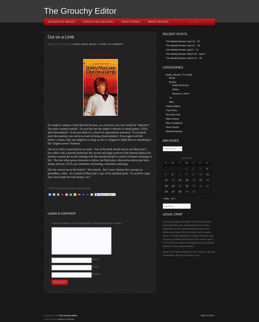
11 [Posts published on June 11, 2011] (207, 174)
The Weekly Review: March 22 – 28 (184, 58)
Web (171, 102)
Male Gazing (172, 118)
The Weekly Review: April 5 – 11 (182, 49)
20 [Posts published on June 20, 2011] (173, 186)
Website (97, 274)
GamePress (70, 319)
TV (170, 97)
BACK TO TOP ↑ (208, 315)
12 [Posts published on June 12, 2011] (166, 180)
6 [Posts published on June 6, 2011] (172, 174)
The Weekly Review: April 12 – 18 (183, 45)
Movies (172, 82)
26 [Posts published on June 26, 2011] (166, 191)
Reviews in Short (180, 93)
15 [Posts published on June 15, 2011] (187, 180)
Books (76, 44)
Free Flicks (171, 110)
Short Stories (130, 21)
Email (96, 266)
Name (96, 259)
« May (166, 198)
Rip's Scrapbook (174, 123)
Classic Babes (173, 106)
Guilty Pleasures (180, 85)
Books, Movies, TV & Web (94, 44)
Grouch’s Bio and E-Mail (98, 21)
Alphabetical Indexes (61, 21)
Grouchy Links (173, 114)
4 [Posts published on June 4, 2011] (207, 168)
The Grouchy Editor (80, 11)
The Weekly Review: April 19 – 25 (183, 41)
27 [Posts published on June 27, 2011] (173, 191)
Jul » (173, 198)
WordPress (61, 319)
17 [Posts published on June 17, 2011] (201, 180)
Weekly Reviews (158, 21)
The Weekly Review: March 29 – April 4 (186, 54)
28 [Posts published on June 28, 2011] (180, 191)
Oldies (175, 89)
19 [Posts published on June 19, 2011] (166, 186)
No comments (115, 44)
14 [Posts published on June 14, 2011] (180, 180)
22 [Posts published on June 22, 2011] (187, 186)
